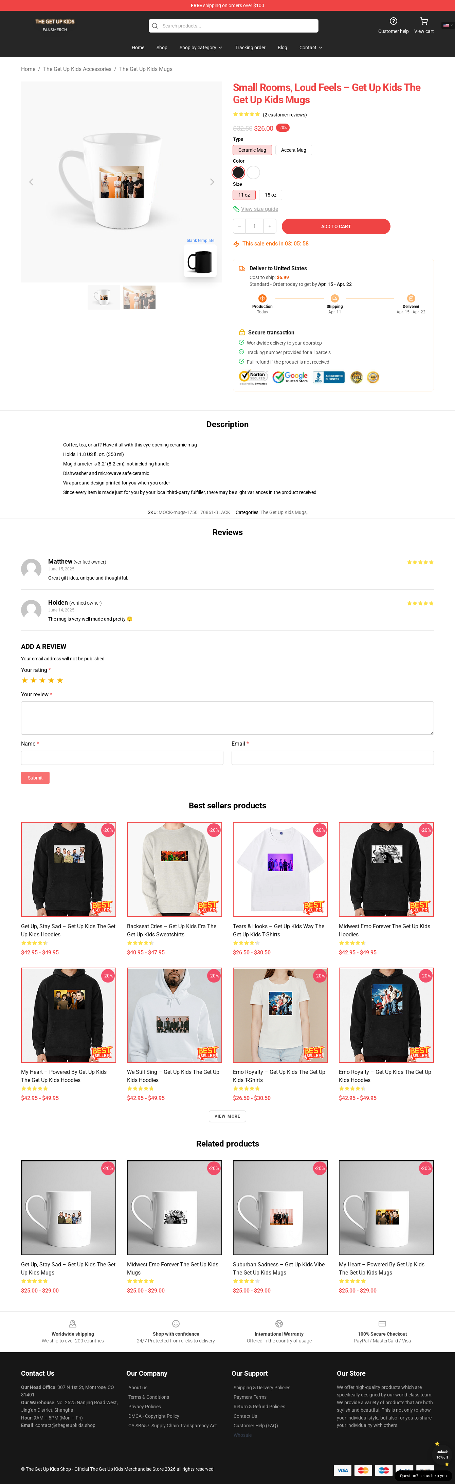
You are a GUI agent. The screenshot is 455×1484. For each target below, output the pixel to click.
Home (28, 69)
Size (237, 184)
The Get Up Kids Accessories (77, 69)
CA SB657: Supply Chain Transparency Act (172, 1425)
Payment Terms (250, 1397)
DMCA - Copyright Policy (153, 1416)
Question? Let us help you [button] (423, 1475)
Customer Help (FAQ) (256, 1425)
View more (228, 1116)
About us (137, 1387)
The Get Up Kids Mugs (145, 69)
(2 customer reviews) (285, 114)
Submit (35, 778)
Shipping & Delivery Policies (262, 1387)
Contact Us (245, 1416)
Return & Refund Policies (259, 1406)
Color (238, 161)
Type (238, 139)
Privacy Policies (144, 1406)
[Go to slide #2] (139, 297)
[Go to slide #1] (104, 297)
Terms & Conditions (148, 1397)
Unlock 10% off (442, 1454)
